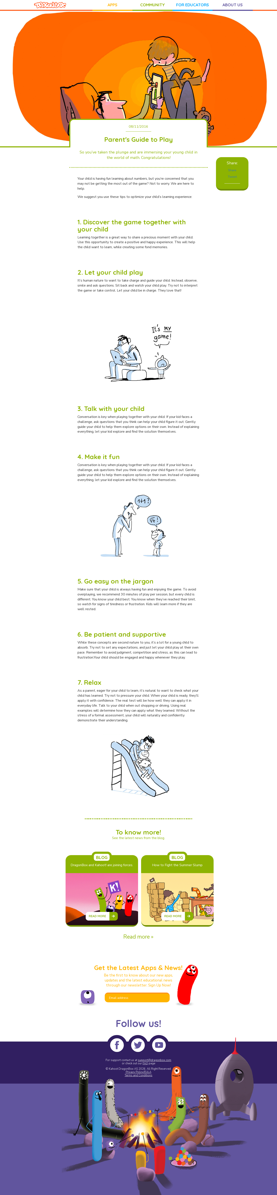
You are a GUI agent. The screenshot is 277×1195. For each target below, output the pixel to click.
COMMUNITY (152, 4)
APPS (112, 4)
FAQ (145, 1063)
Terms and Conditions (138, 1075)
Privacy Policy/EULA (138, 1072)
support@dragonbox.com (154, 1060)
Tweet (232, 177)
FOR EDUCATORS (192, 4)
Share (232, 170)
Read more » (138, 937)
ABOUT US (232, 4)
